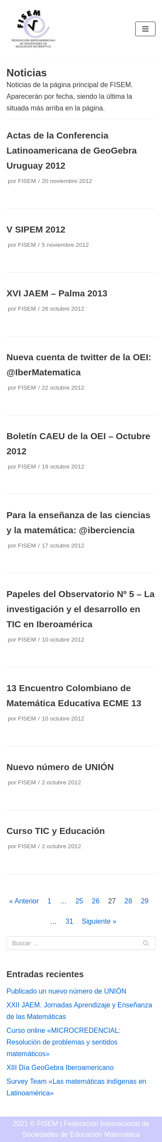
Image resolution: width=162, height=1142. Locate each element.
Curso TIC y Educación (55, 831)
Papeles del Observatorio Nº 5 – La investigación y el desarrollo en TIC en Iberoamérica (80, 609)
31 (69, 921)
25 (79, 901)
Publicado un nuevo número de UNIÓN (66, 991)
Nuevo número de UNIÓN (60, 767)
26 (96, 901)
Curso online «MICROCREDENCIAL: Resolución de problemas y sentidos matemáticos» (63, 1042)
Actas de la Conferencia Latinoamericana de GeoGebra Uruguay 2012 (71, 150)
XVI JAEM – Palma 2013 (57, 293)
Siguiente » (99, 921)
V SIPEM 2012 (35, 229)
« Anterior (23, 901)
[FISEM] (32, 28)
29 (145, 901)
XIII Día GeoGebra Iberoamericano (60, 1067)
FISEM (27, 181)
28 (128, 901)
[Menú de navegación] (145, 29)
